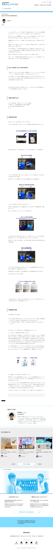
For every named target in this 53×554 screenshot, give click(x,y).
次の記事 (39, 464)
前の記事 (13, 464)
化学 (3, 25)
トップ (2, 8)
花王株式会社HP (26, 59)
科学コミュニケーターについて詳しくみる (27, 512)
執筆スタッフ (37, 5)
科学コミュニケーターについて (46, 5)
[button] (43, 1)
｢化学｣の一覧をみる (26, 464)
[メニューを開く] (48, 1)
